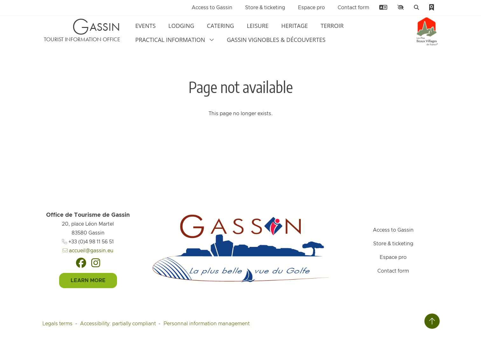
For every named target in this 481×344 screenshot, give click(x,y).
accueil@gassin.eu (88, 250)
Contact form (353, 7)
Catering (220, 26)
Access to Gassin (212, 7)
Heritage (294, 26)
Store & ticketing (265, 7)
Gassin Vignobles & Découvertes (276, 39)
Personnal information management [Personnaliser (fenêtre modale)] (206, 323)
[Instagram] (96, 262)
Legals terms (57, 323)
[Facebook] (81, 262)
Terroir (332, 26)
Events (145, 26)
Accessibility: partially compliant (118, 323)
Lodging (181, 26)
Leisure (258, 26)
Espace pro (311, 7)
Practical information (174, 39)
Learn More (88, 280)
